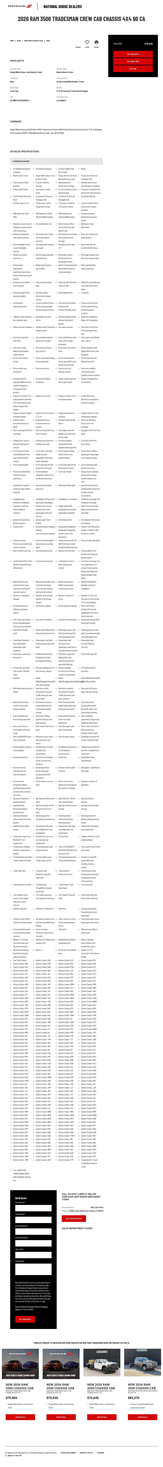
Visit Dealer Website (74, 1218)
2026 (48, 41)
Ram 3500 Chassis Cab (33, 41)
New (12, 41)
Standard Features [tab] (21, 161)
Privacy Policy (86, 1453)
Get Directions (133, 61)
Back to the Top (15, 1456)
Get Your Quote (133, 54)
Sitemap (100, 1453)
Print (96, 44)
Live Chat (133, 69)
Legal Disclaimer (68, 1453)
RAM (19, 41)
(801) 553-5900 (97, 1207)
